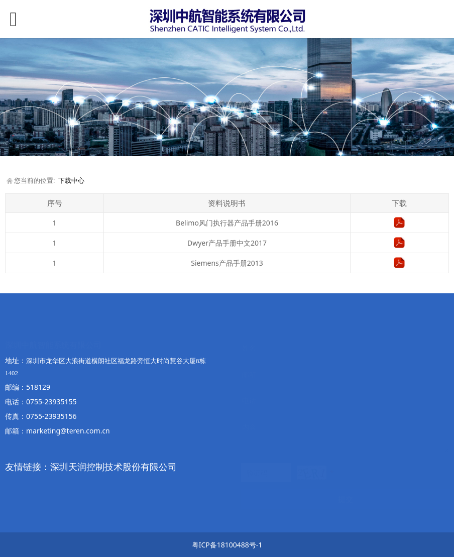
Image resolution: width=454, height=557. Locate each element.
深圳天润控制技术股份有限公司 (113, 467)
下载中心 (71, 180)
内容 (249, 417)
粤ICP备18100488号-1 (227, 544)
